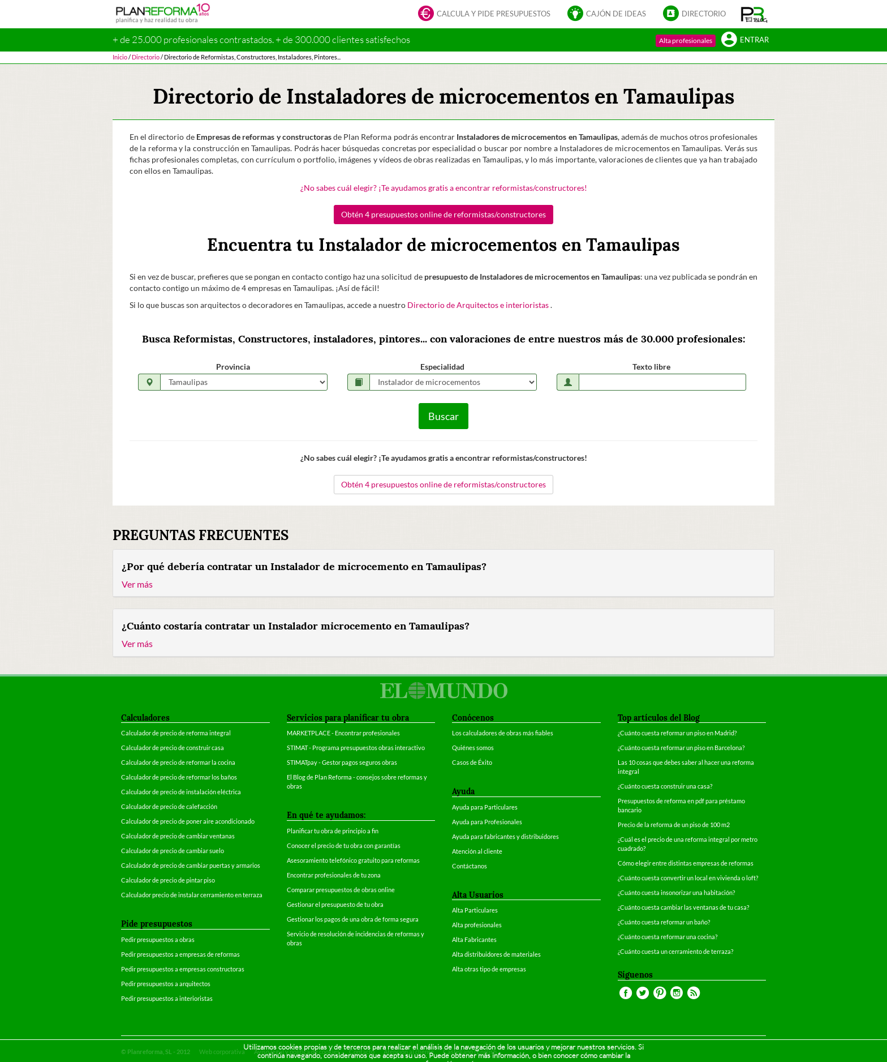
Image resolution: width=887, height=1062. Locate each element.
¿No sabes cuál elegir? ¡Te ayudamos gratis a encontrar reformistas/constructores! (443, 187)
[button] (754, 14)
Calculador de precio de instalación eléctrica (181, 791)
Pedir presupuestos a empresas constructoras (182, 969)
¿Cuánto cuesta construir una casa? (665, 786)
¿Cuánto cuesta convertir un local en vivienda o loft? (688, 877)
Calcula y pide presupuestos (484, 14)
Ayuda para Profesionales (487, 821)
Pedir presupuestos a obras (158, 939)
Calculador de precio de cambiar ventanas (178, 836)
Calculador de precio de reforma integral (176, 732)
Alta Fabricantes (474, 939)
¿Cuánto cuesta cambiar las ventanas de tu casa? (683, 907)
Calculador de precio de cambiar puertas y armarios (190, 865)
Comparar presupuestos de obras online (341, 889)
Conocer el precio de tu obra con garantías (344, 845)
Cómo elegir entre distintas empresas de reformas (685, 863)
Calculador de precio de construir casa (172, 747)
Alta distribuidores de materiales (496, 954)
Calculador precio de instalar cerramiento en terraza (191, 894)
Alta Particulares (475, 910)
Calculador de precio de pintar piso (168, 880)
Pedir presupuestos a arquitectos (165, 983)
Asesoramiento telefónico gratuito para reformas (353, 860)
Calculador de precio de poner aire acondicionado (188, 821)
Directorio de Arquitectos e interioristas (478, 305)
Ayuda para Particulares (485, 807)
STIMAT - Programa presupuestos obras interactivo (356, 747)
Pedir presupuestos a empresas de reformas (180, 954)
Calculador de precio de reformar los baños (179, 777)
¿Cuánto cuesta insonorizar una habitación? (676, 892)
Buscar (443, 416)
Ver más (137, 584)
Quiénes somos (473, 747)
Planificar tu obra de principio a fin (332, 830)
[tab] (443, 573)
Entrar (745, 40)
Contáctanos (469, 866)
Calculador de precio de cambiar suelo (172, 850)
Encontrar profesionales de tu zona (334, 875)
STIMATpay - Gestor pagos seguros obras (342, 762)
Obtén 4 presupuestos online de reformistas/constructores (443, 214)
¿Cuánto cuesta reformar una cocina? (667, 936)
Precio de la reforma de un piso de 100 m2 (674, 824)
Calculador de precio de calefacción (169, 806)
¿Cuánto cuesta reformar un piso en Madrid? (677, 732)
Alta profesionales (685, 40)
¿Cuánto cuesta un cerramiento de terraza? (675, 951)
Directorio (694, 14)
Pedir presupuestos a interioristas (167, 998)
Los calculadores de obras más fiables (502, 732)
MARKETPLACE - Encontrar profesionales (343, 732)
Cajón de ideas (606, 14)
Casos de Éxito (472, 762)
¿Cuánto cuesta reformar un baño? (664, 922)
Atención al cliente (477, 851)
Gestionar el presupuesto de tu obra (335, 904)
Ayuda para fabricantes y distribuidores (505, 836)
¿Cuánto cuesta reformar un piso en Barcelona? (681, 747)
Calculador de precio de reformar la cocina (178, 762)
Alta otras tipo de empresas (489, 969)
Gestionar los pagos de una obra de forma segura (353, 919)
